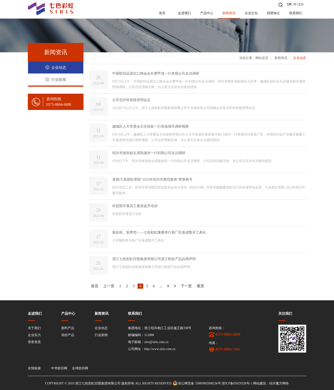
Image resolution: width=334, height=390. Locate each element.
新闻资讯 (228, 13)
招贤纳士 (273, 13)
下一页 (186, 286)
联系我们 (295, 13)
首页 (162, 13)
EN (301, 4)
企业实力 (34, 335)
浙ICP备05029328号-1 (237, 383)
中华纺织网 (59, 368)
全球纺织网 (80, 368)
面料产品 (67, 328)
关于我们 (34, 328)
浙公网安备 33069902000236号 (199, 383)
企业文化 (251, 13)
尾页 (200, 286)
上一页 (108, 286)
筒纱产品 (67, 335)
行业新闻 (101, 335)
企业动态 (299, 58)
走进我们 (184, 13)
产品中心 (206, 13)
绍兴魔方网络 (279, 383)
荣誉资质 (34, 342)
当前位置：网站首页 (253, 58)
